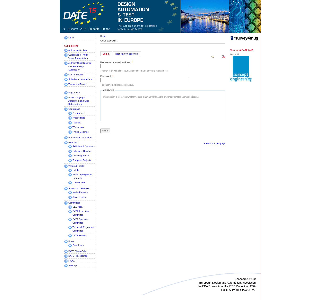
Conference (74, 109)
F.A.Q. (71, 261)
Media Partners (80, 192)
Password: (106, 76)
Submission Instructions (80, 79)
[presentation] (134, 109)
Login (71, 37)
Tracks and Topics (77, 84)
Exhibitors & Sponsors (83, 146)
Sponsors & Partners (78, 188)
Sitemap (72, 265)
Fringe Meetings (80, 132)
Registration (74, 92)
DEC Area (77, 207)
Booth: (233, 54)
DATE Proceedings (77, 256)
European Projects (81, 160)
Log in (106, 54)
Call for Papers (75, 74)
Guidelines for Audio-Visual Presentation (78, 56)
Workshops (78, 127)
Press (71, 241)
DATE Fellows (79, 235)
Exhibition (73, 142)
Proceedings (78, 117)
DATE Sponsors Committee (80, 221)
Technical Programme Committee (83, 229)
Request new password (126, 54)
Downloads (78, 245)
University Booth (80, 155)
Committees (74, 202)
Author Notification (77, 50)
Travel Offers (78, 182)
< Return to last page (214, 143)
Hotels (75, 170)
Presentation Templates (80, 137)
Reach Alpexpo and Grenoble (82, 176)
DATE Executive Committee (80, 213)
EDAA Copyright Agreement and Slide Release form (78, 100)
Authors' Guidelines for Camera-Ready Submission (79, 66)
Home (103, 36)
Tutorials (76, 122)
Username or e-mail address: (116, 62)
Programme (78, 113)
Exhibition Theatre (81, 151)
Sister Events (79, 197)
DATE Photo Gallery (78, 251)
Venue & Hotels (76, 166)
